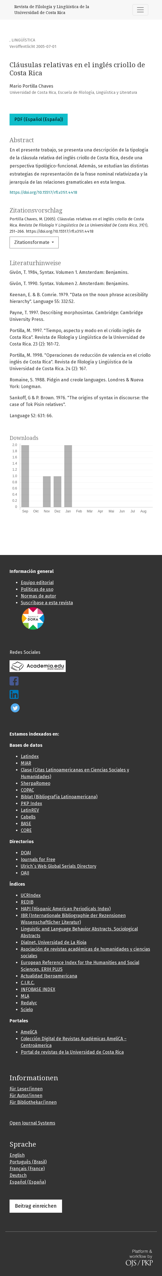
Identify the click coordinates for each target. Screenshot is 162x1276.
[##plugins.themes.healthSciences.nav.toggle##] (140, 9)
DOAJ (26, 852)
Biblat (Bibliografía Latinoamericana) (59, 796)
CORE (26, 830)
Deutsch (18, 1175)
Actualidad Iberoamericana (49, 976)
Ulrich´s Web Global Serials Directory (58, 866)
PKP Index (31, 803)
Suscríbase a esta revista (47, 602)
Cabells (28, 817)
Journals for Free (38, 859)
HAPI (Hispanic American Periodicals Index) (66, 908)
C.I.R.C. (28, 982)
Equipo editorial (37, 582)
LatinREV (30, 810)
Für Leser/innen (26, 1088)
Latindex (30, 756)
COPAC (27, 790)
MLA (25, 996)
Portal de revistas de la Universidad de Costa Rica (72, 1052)
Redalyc (29, 1003)
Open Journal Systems (32, 1123)
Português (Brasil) (28, 1162)
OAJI (25, 873)
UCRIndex (31, 895)
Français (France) (27, 1168)
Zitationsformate (32, 242)
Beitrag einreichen (36, 1206)
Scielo (27, 1009)
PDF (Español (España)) (38, 119)
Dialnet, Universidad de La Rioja (53, 942)
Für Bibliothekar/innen (33, 1102)
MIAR (26, 763)
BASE (26, 823)
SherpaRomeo (35, 783)
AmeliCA (29, 1032)
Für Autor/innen (26, 1095)
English (17, 1155)
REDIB (27, 902)
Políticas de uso (37, 589)
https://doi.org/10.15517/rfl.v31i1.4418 (43, 192)
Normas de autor (38, 596)
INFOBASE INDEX (38, 989)
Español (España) (28, 1182)
